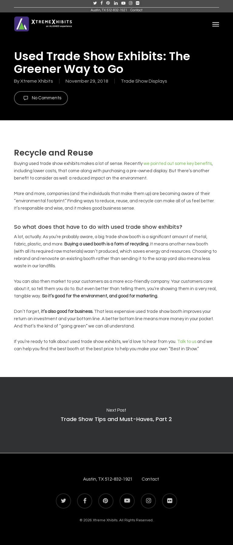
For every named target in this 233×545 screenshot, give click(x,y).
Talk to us (186, 341)
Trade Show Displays (144, 81)
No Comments (41, 98)
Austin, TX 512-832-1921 (108, 479)
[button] (215, 24)
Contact (150, 479)
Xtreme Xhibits (36, 81)
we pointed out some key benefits (178, 163)
